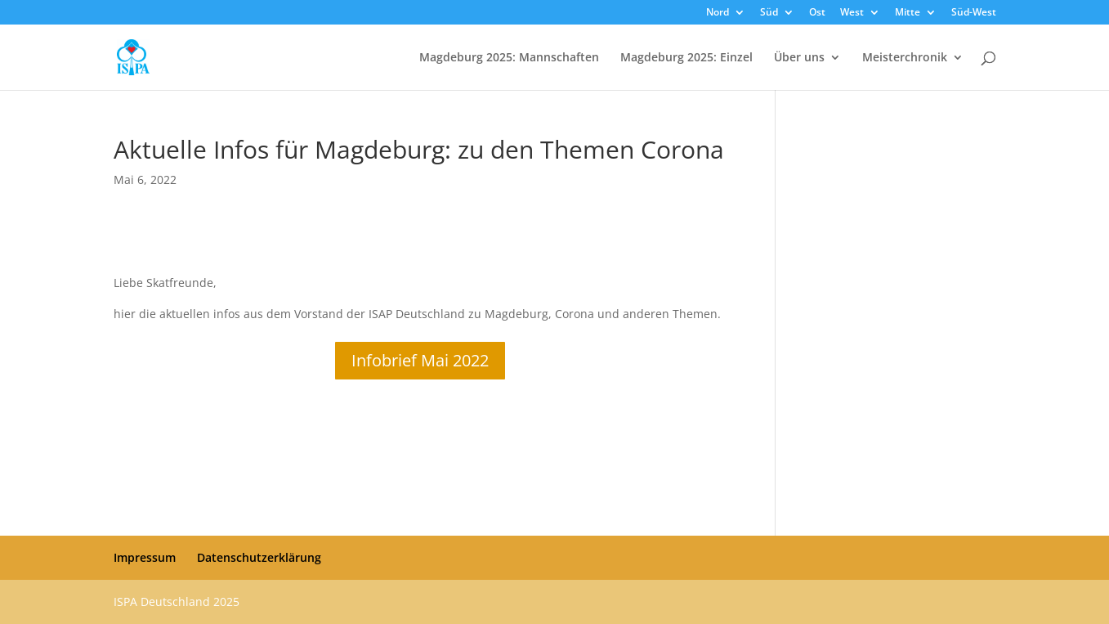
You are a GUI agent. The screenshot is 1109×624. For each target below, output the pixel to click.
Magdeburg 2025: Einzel (686, 58)
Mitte (907, 13)
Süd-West (973, 13)
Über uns (799, 58)
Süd (769, 13)
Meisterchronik (904, 58)
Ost (817, 13)
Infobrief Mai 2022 (420, 360)
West (852, 13)
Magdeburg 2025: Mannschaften (509, 58)
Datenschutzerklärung (259, 557)
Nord (717, 13)
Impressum (145, 557)
